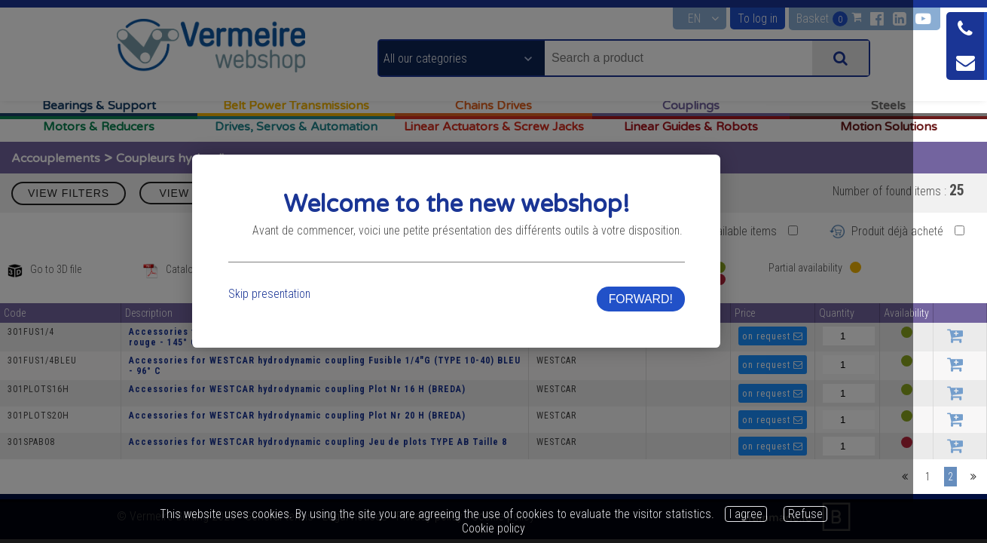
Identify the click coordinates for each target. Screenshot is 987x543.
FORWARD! (695, 319)
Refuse (805, 514)
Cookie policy (493, 528)
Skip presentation (289, 314)
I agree (745, 514)
